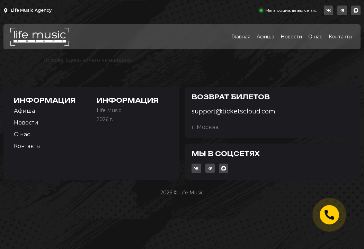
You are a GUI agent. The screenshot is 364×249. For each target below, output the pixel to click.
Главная (240, 37)
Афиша (265, 37)
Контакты (340, 37)
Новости (291, 37)
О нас (315, 37)
